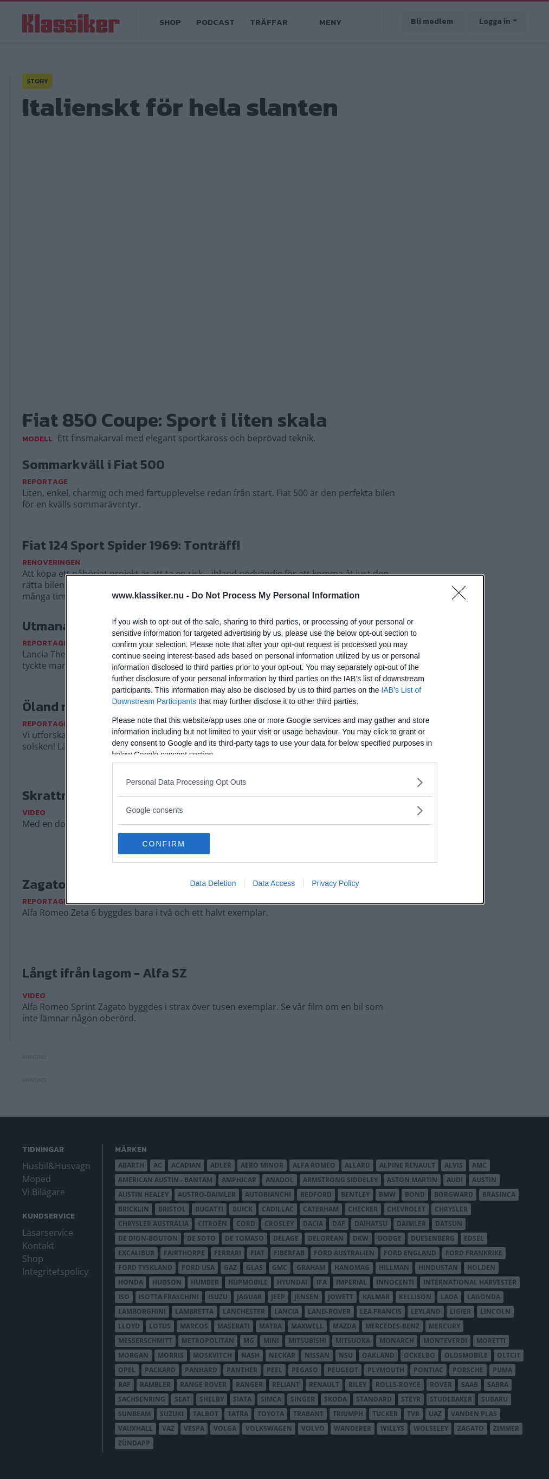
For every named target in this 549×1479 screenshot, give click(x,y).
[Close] (462, 596)
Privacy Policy (335, 883)
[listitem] (274, 782)
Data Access (274, 883)
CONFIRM (169, 843)
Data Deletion (213, 883)
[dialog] (274, 739)
